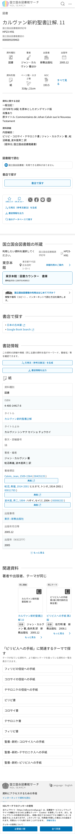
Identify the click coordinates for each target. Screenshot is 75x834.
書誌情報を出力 (14, 213)
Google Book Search (20, 329)
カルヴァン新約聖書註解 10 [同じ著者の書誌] (30, 618)
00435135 (39, 476)
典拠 (31, 480)
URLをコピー (19, 200)
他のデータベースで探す (18, 219)
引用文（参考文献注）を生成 (21, 207)
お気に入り (9, 200)
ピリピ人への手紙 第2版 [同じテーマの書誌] (59, 618)
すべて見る (62, 81)
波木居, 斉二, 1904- (15, 500)
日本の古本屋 (16, 325)
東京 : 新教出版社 (14, 519)
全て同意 (56, 828)
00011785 (10, 490)
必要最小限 (20, 828)
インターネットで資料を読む (16, 797)
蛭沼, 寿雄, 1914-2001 (16, 486)
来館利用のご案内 (59, 265)
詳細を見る (51, 820)
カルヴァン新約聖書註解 (18, 419)
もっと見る (34, 637)
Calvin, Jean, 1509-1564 (18, 476)
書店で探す (37, 183)
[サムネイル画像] (31, 600)
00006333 (57, 500)
